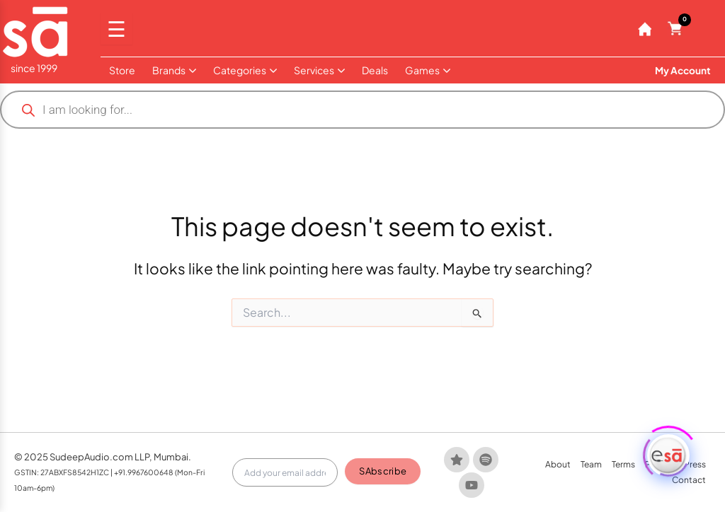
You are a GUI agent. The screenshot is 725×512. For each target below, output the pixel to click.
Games (427, 70)
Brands (174, 70)
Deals (375, 70)
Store (122, 70)
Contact (689, 480)
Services (319, 70)
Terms (623, 464)
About (558, 464)
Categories (245, 70)
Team (591, 464)
